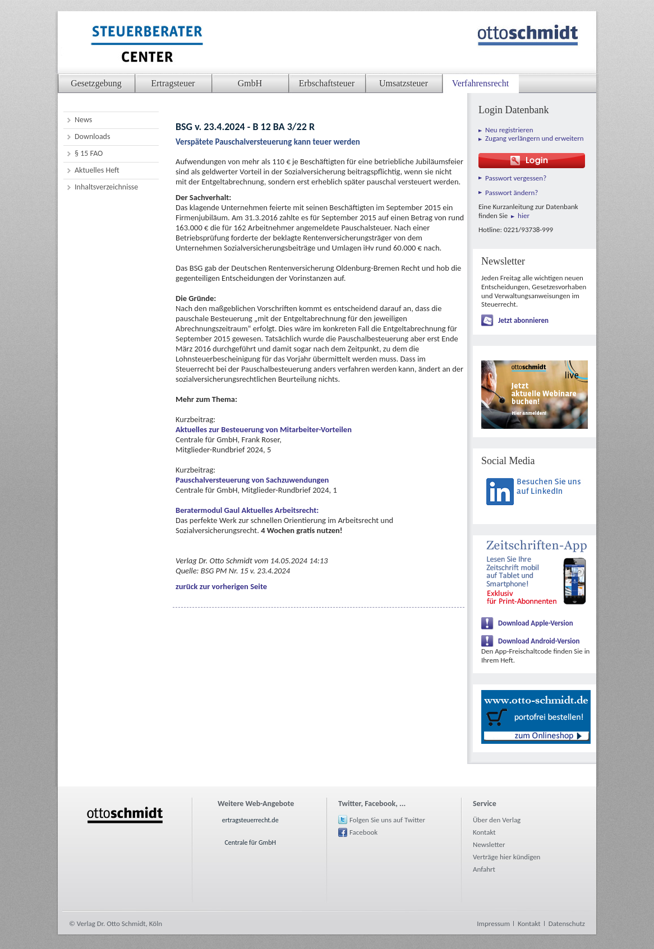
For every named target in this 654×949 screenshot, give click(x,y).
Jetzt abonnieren (523, 320)
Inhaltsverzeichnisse (106, 187)
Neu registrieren (509, 130)
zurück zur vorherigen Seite (221, 586)
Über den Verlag (497, 820)
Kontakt (484, 832)
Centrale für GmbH (250, 842)
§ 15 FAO (89, 153)
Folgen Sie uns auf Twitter (387, 820)
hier (523, 215)
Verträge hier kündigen (506, 857)
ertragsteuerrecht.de (250, 820)
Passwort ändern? (511, 192)
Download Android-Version (539, 641)
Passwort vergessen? (515, 178)
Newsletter (489, 844)
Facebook (363, 832)
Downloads (92, 136)
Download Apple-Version (535, 623)
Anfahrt (484, 869)
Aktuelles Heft (97, 170)
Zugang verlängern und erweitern (534, 138)
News (83, 119)
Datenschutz (567, 923)
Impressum (493, 923)
